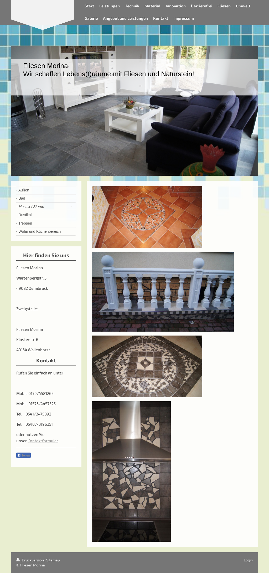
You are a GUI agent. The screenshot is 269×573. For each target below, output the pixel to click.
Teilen (23, 455)
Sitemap (53, 560)
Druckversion (30, 560)
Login (248, 560)
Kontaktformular (43, 440)
